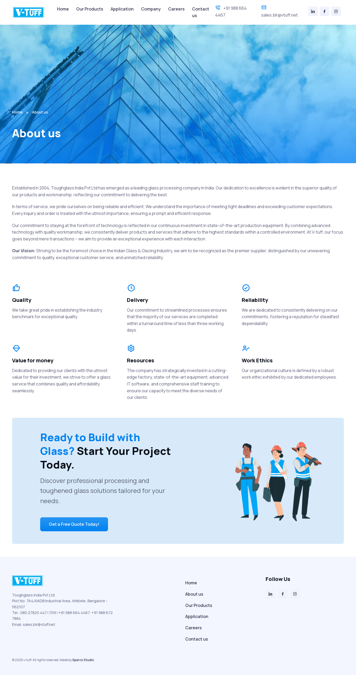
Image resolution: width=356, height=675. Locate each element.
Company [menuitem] (151, 9)
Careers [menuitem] (176, 9)
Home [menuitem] (63, 9)
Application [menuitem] (122, 9)
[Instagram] (336, 11)
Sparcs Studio (83, 660)
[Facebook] (324, 11)
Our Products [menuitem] (89, 9)
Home (17, 112)
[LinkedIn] (313, 11)
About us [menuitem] (194, 594)
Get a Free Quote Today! (74, 524)
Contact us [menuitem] (200, 12)
